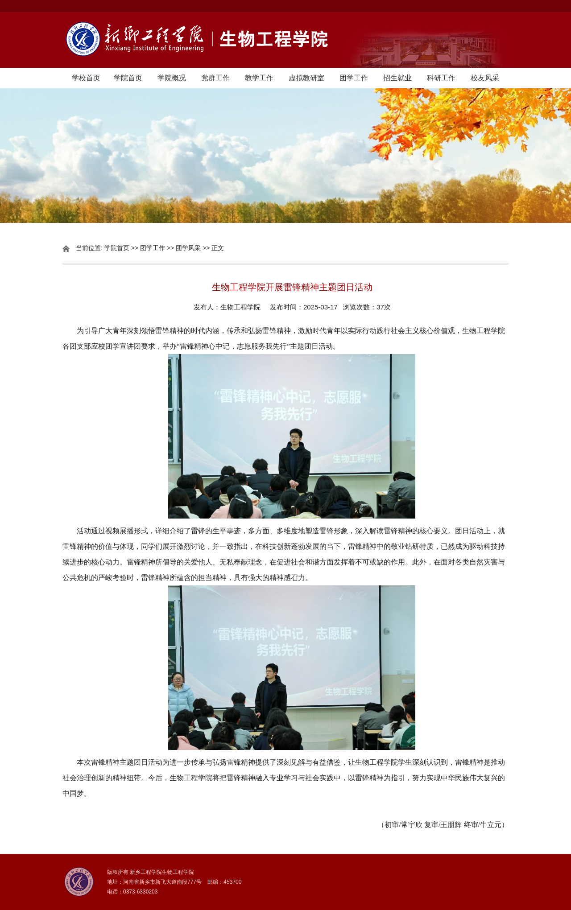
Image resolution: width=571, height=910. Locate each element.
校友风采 (485, 78)
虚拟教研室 (306, 78)
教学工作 (259, 78)
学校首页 (86, 78)
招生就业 (397, 78)
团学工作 (353, 78)
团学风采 (188, 247)
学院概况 (171, 78)
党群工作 (215, 78)
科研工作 (441, 78)
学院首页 (128, 78)
